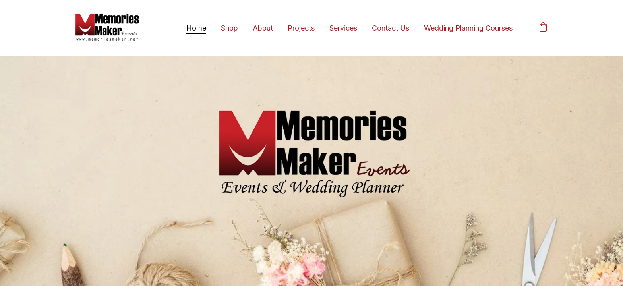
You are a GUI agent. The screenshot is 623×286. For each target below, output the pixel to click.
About (263, 28)
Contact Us (390, 28)
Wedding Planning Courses (468, 28)
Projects (301, 28)
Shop (229, 28)
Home (196, 28)
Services (343, 28)
